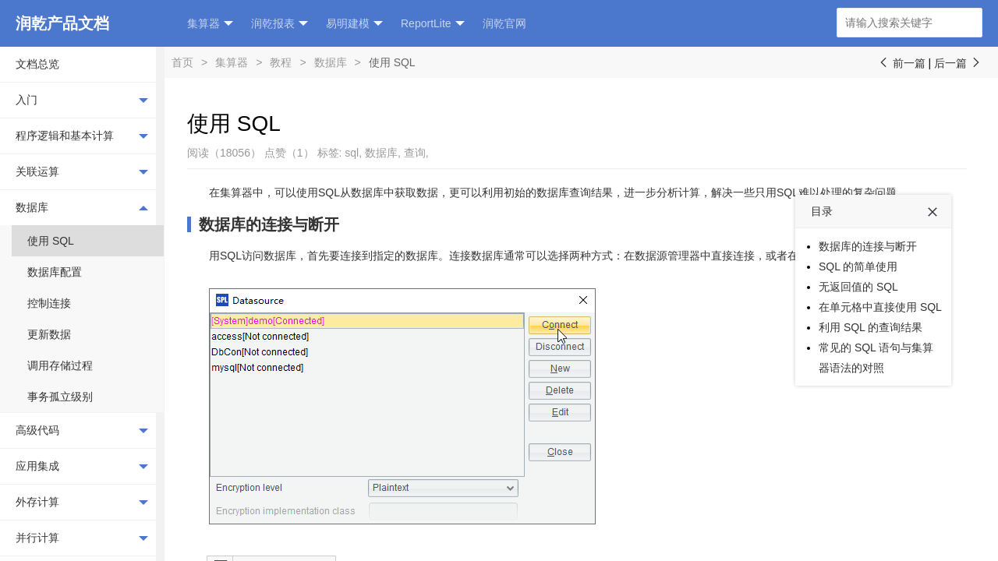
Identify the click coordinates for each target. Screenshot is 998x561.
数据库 (82, 207)
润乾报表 (279, 23)
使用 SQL (50, 241)
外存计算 (82, 503)
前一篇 (901, 63)
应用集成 (82, 467)
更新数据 (49, 334)
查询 (415, 152)
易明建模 (354, 23)
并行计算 (82, 538)
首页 (182, 62)
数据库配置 (54, 272)
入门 (82, 101)
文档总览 (37, 64)
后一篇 (958, 63)
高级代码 (82, 431)
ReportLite (433, 23)
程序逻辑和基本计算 (82, 136)
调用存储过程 (60, 365)
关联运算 (82, 172)
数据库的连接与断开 (269, 224)
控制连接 (49, 303)
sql (352, 152)
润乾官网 (504, 23)
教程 (281, 62)
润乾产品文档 (62, 23)
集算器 (210, 23)
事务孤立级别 (60, 396)
